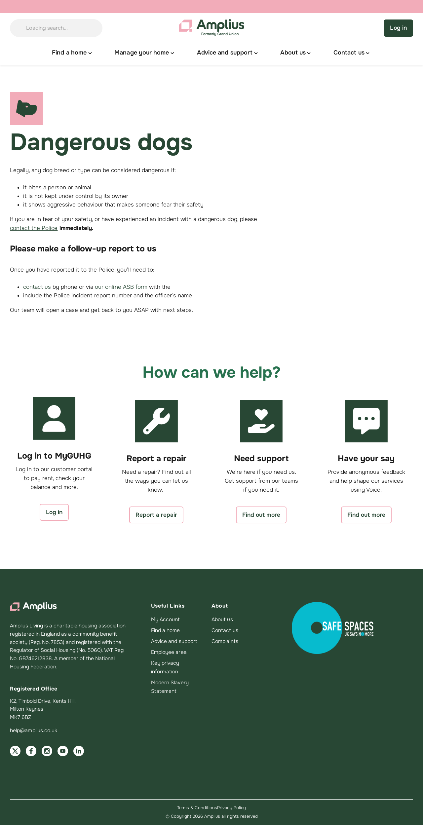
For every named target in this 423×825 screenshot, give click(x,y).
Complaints (225, 641)
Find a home (165, 630)
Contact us (225, 630)
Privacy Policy (231, 807)
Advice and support (174, 641)
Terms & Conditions (197, 807)
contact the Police (34, 228)
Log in (398, 27)
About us (222, 619)
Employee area (169, 652)
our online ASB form (121, 286)
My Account (165, 619)
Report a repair (156, 514)
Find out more (261, 514)
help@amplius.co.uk (33, 730)
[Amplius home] (211, 28)
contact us (37, 286)
